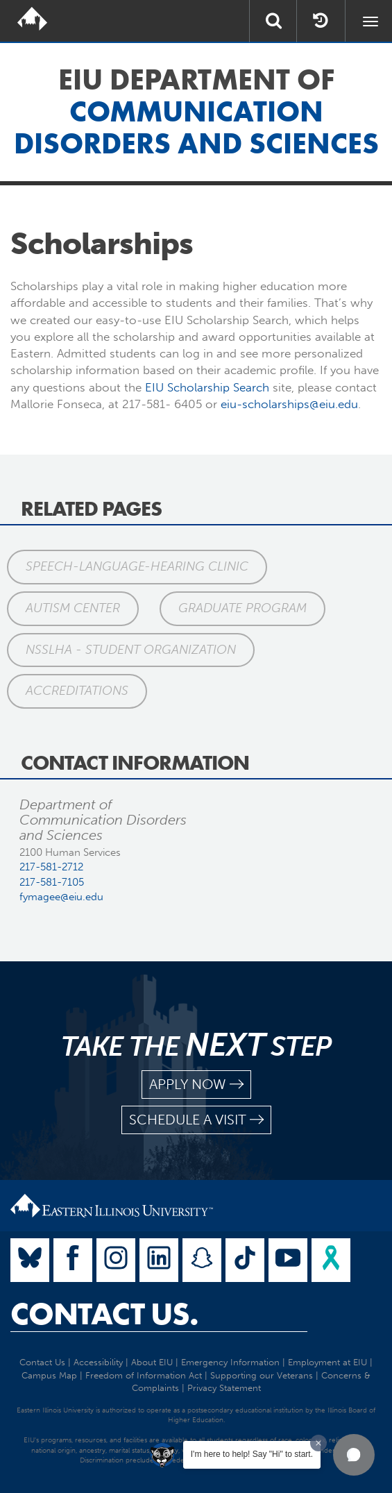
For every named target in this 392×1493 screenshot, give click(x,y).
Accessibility (98, 1362)
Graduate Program (242, 608)
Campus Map (49, 1375)
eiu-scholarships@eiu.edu (289, 404)
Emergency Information (230, 1362)
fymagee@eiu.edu (61, 897)
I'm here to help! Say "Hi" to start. (252, 1454)
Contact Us (42, 1362)
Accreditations (77, 690)
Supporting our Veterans (261, 1375)
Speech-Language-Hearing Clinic (137, 566)
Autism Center (73, 608)
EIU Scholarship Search (207, 387)
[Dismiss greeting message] (318, 1443)
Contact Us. (104, 1314)
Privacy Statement (224, 1388)
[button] (354, 1455)
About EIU (152, 1362)
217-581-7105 (51, 882)
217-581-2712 (51, 867)
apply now (196, 1084)
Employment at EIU (327, 1362)
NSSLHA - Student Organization (131, 649)
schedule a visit (196, 1120)
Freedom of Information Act (143, 1375)
